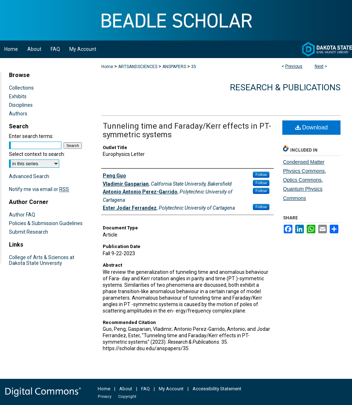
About (125, 388)
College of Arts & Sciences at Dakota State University (41, 260)
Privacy (104, 396)
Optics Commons (302, 180)
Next (319, 66)
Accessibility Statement (217, 388)
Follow (261, 174)
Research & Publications (285, 87)
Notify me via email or (39, 189)
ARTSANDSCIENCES (137, 66)
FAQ (145, 388)
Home (107, 66)
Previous (293, 66)
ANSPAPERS (174, 66)
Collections (21, 88)
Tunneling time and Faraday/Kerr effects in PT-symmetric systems (187, 130)
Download (311, 127)
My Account (171, 388)
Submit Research (28, 232)
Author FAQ (22, 215)
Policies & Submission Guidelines (46, 223)
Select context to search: (37, 154)
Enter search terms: (31, 136)
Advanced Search (29, 176)
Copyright (127, 396)
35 (193, 66)
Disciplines (21, 105)
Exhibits (18, 96)
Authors (18, 113)
